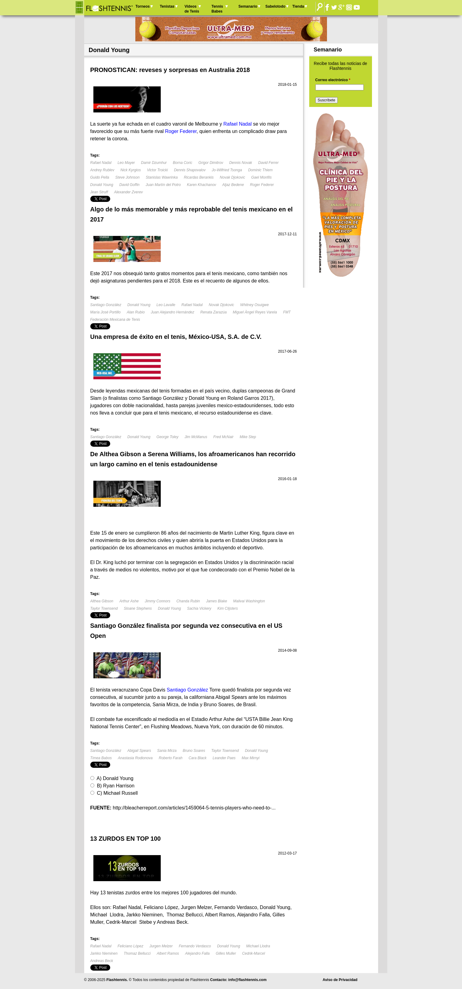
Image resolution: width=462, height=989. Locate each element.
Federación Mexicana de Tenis (115, 319)
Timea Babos (101, 758)
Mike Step (248, 437)
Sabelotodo (275, 6)
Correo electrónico (333, 80)
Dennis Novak (240, 163)
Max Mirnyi (250, 758)
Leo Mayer (126, 163)
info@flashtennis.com (247, 980)
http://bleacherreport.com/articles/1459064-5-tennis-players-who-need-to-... (194, 807)
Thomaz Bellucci (137, 953)
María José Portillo (105, 312)
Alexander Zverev (128, 192)
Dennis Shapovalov (189, 170)
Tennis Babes (217, 8)
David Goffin (129, 185)
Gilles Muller (226, 953)
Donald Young (101, 185)
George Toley (167, 437)
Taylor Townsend (104, 608)
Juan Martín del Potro (163, 185)
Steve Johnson (127, 177)
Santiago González (105, 305)
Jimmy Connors (157, 601)
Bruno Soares (194, 750)
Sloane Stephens (138, 608)
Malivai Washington (249, 601)
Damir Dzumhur (154, 163)
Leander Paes (224, 758)
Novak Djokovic (232, 177)
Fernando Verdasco (195, 946)
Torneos (143, 6)
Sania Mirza (166, 750)
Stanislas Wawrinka (162, 177)
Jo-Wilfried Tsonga (227, 170)
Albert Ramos (168, 953)
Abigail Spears (139, 750)
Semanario (248, 6)
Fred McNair (223, 437)
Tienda (298, 6)
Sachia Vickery (199, 608)
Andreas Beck (101, 961)
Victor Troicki (157, 170)
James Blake (216, 601)
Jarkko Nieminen (104, 953)
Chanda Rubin (188, 601)
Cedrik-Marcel (253, 953)
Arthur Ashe (129, 601)
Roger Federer (262, 185)
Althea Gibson (101, 601)
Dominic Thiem (260, 170)
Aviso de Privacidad (340, 980)
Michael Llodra (258, 946)
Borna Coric (182, 163)
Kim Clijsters (227, 608)
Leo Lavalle (165, 305)
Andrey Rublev (102, 170)
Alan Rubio (136, 312)
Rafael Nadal (100, 163)
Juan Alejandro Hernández (172, 312)
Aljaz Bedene (233, 185)
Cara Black (198, 758)
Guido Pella (99, 177)
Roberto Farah (170, 758)
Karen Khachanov (201, 185)
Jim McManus (196, 437)
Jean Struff (99, 192)
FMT (287, 312)
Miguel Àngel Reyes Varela (255, 312)
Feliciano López (130, 946)
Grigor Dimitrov (210, 163)
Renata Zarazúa (213, 312)
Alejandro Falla (197, 953)
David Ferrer (268, 163)
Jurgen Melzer (161, 946)
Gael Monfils (261, 177)
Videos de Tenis (192, 8)
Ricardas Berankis (198, 177)
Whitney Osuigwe (254, 305)
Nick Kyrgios (130, 170)
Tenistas (167, 6)
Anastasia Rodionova (135, 758)
